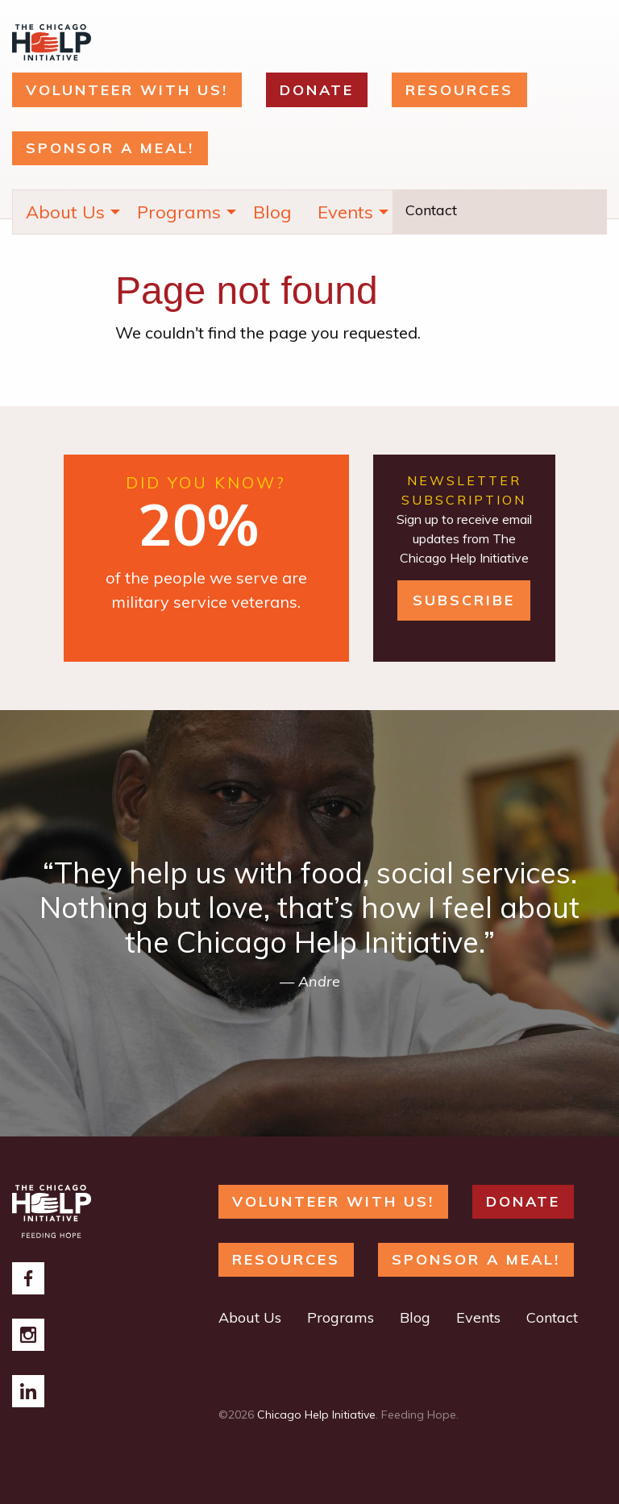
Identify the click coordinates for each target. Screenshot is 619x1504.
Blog (272, 212)
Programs (179, 212)
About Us (65, 212)
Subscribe (464, 600)
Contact (431, 210)
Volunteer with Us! (127, 90)
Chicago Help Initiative (316, 1414)
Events (345, 212)
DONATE (317, 90)
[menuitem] (68, 212)
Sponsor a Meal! (110, 148)
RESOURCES (459, 90)
